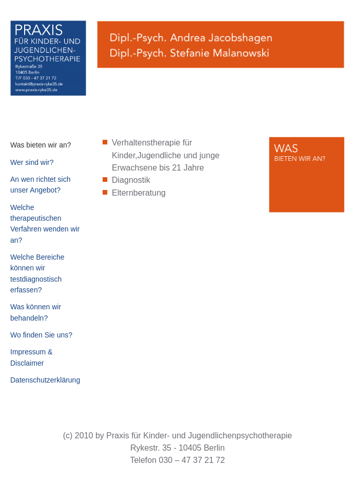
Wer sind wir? (32, 162)
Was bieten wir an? (40, 145)
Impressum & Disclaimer (31, 357)
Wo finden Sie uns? (41, 335)
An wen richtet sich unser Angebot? (40, 184)
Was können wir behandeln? (35, 312)
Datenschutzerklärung (45, 380)
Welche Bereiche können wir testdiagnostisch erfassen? (37, 273)
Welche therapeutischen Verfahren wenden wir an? (45, 223)
